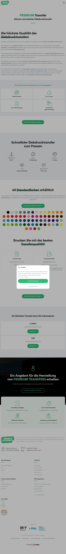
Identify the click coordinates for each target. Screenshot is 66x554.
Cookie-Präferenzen (33, 286)
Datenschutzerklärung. (23, 277)
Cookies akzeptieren (33, 281)
